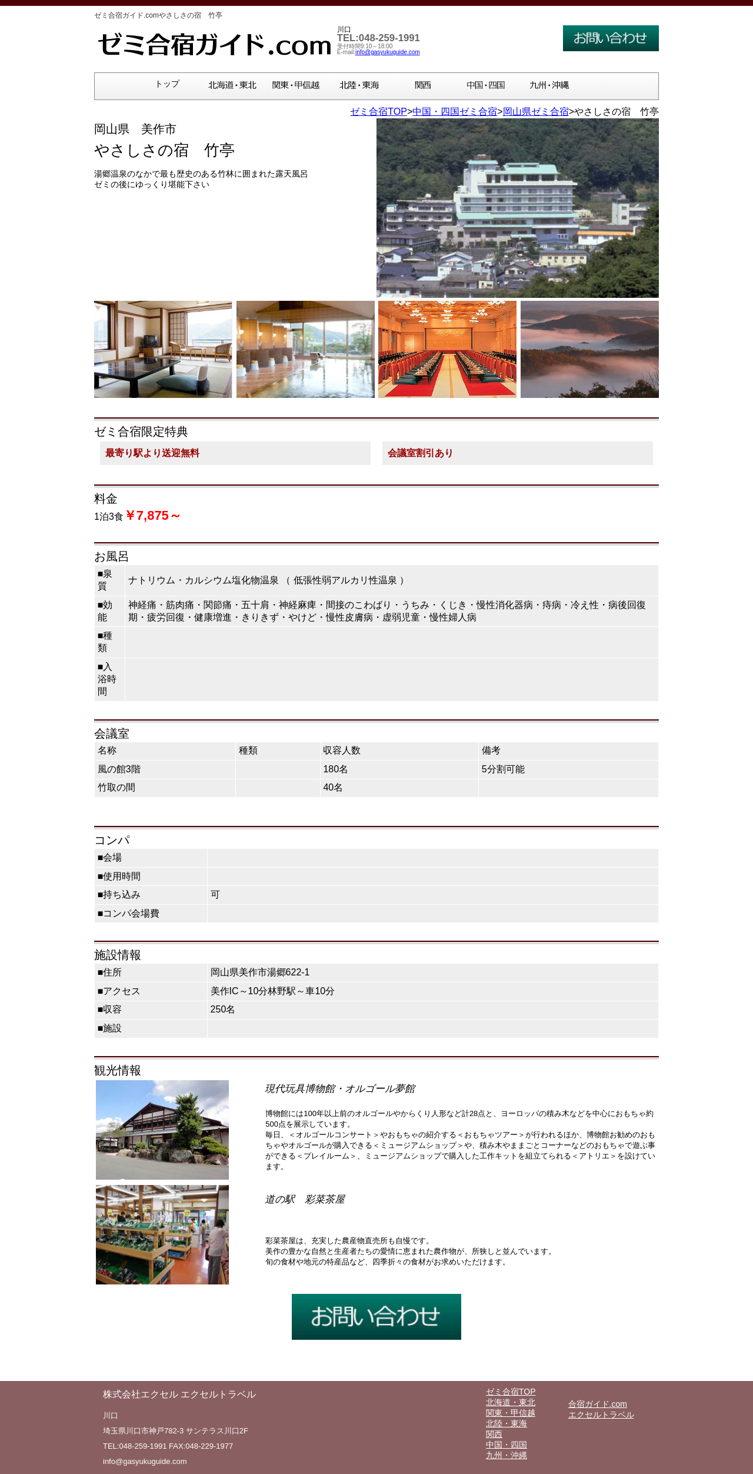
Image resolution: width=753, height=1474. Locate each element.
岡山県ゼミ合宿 (536, 112)
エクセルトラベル (601, 1414)
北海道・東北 (510, 1402)
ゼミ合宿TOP (378, 112)
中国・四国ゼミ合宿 (454, 112)
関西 (494, 1434)
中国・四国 (506, 1444)
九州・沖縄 (506, 1455)
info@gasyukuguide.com (387, 52)
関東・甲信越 (510, 1412)
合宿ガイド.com (597, 1404)
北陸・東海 (506, 1423)
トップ (167, 83)
